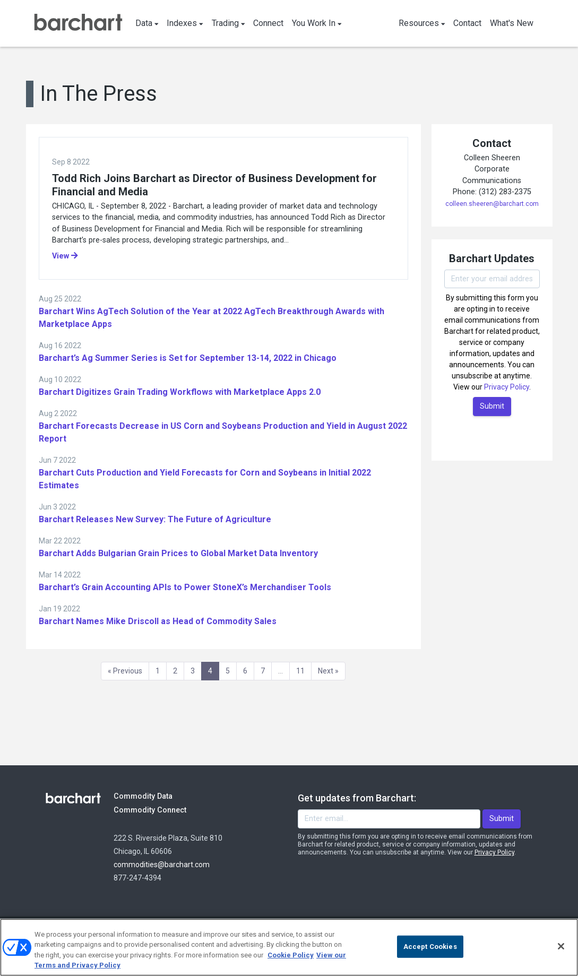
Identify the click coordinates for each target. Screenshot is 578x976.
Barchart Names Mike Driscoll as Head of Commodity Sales (158, 621)
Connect (268, 23)
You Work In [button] (317, 23)
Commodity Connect (164, 810)
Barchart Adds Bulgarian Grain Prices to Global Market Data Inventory (178, 553)
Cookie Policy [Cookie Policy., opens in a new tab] (291, 955)
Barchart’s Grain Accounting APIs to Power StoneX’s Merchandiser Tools (185, 587)
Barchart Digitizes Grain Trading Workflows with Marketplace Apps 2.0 (180, 392)
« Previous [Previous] (125, 671)
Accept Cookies (430, 947)
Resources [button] (422, 23)
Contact (467, 23)
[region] (289, 947)
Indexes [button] (185, 23)
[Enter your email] (492, 279)
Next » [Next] (328, 671)
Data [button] (147, 23)
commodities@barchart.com (162, 864)
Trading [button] (228, 23)
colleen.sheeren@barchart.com (492, 204)
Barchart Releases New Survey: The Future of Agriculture (155, 519)
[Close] (561, 946)
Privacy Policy (506, 387)
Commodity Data (150, 796)
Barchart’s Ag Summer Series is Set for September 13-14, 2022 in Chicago (188, 358)
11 (300, 671)
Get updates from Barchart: (357, 798)
